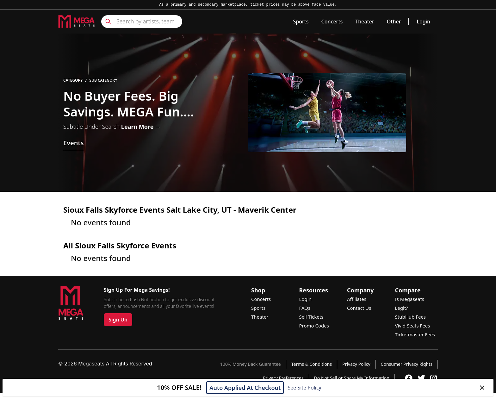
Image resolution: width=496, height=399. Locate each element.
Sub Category (103, 80)
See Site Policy (304, 387)
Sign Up (117, 319)
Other (394, 21)
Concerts (332, 21)
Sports (300, 21)
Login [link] (423, 21)
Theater (364, 21)
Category (73, 80)
